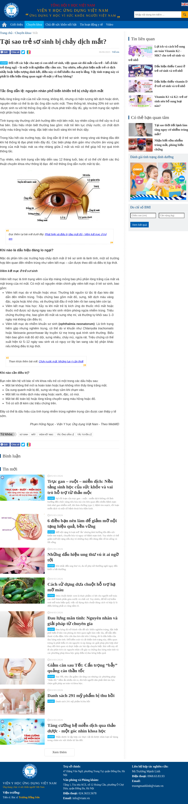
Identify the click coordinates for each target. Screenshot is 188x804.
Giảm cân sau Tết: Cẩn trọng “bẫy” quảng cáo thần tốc (82, 668)
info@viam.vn (81, 798)
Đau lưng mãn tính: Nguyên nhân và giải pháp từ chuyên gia (82, 621)
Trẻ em (115, 52)
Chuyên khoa (34, 24)
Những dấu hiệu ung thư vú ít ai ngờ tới (83, 557)
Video (109, 24)
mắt (33, 434)
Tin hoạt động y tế (91, 24)
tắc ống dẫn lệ (65, 434)
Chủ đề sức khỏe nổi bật (61, 24)
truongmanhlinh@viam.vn (147, 785)
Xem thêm (59, 752)
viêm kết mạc (46, 434)
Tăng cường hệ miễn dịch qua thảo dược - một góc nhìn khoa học (81, 728)
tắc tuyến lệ (84, 434)
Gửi (4, 52)
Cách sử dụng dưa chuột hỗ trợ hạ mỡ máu (81, 587)
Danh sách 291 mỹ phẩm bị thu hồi (80, 695)
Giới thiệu (16, 24)
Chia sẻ (15, 52)
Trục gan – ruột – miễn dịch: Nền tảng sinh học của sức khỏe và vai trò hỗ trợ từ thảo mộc (80, 487)
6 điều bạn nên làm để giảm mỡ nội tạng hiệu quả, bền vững (82, 523)
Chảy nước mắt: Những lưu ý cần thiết (61, 361)
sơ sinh (24, 434)
